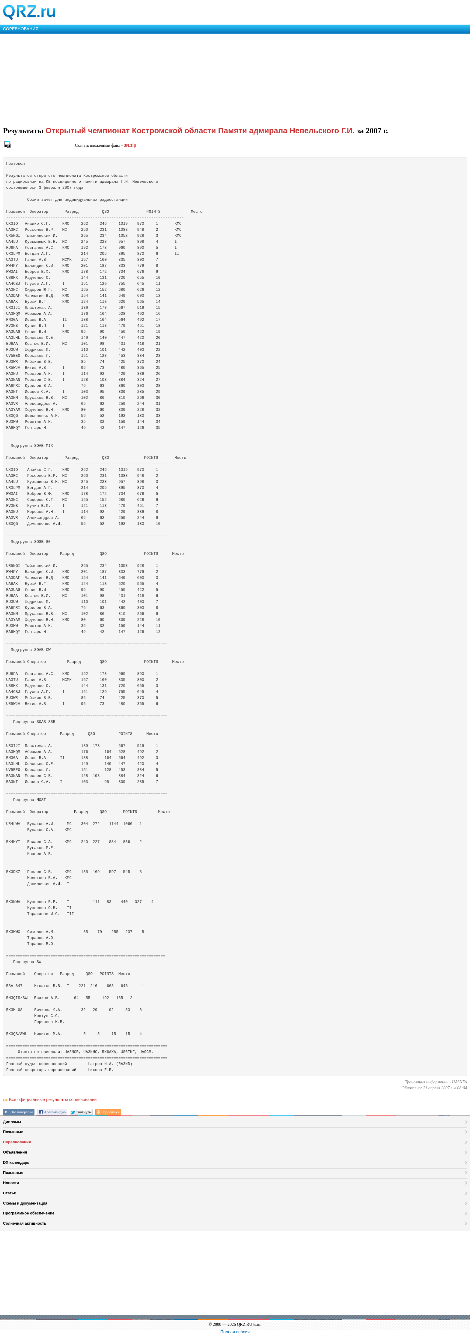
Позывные (13, 1132)
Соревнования (17, 1142)
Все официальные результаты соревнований (53, 1099)
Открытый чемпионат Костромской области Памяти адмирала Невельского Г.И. (201, 130)
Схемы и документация (25, 1203)
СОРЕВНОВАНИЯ (20, 28)
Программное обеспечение (28, 1213)
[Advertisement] (180, 79)
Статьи (9, 1193)
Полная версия (235, 1331)
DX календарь (16, 1162)
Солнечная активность (24, 1223)
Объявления (15, 1152)
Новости (11, 1183)
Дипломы (12, 1122)
